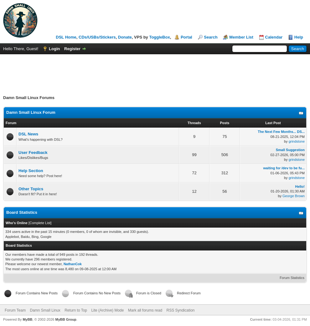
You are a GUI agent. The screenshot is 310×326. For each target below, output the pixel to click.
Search (210, 37)
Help (298, 37)
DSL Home (66, 37)
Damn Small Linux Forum (30, 112)
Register (72, 48)
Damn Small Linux (45, 310)
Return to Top (76, 310)
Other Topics (30, 189)
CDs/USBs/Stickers (97, 37)
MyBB (27, 319)
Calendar (274, 37)
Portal (186, 37)
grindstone (297, 141)
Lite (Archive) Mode (107, 310)
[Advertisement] (155, 71)
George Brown (293, 196)
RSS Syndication (180, 310)
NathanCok (73, 264)
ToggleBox (159, 37)
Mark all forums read (145, 310)
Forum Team (15, 310)
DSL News (28, 134)
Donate (125, 37)
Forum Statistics (292, 278)
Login (54, 48)
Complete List (39, 223)
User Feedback (33, 152)
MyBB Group (65, 319)
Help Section (30, 170)
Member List (241, 37)
